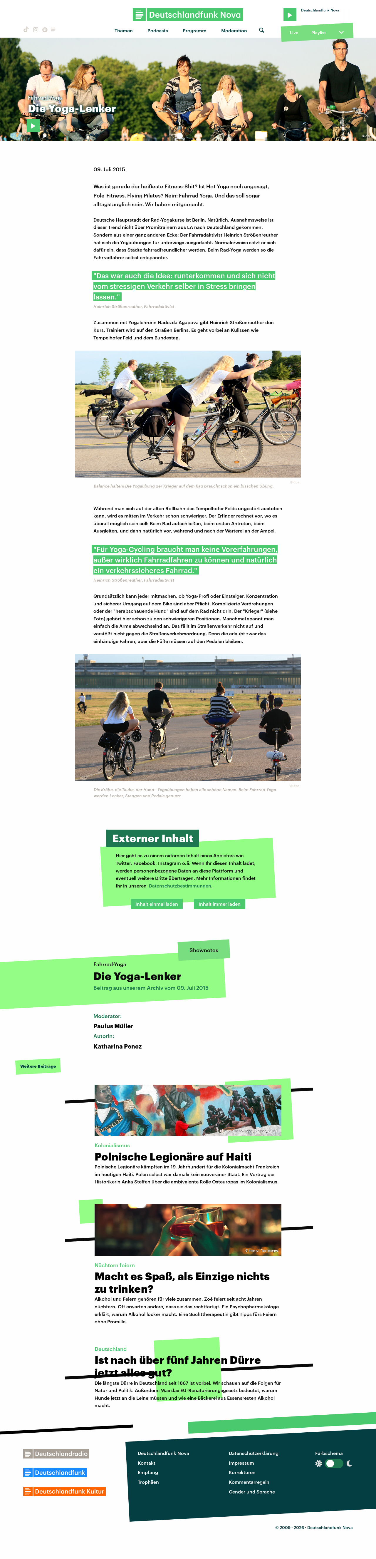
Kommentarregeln (249, 1482)
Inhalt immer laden (220, 904)
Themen (124, 30)
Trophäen (148, 1482)
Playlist (318, 32)
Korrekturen (242, 1472)
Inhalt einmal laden (156, 904)
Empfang (148, 1472)
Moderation (234, 30)
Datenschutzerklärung (253, 1453)
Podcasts (157, 30)
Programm (195, 30)
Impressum (241, 1463)
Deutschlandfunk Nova (163, 1453)
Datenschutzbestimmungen (180, 885)
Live (294, 32)
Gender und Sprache (252, 1491)
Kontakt (146, 1463)
